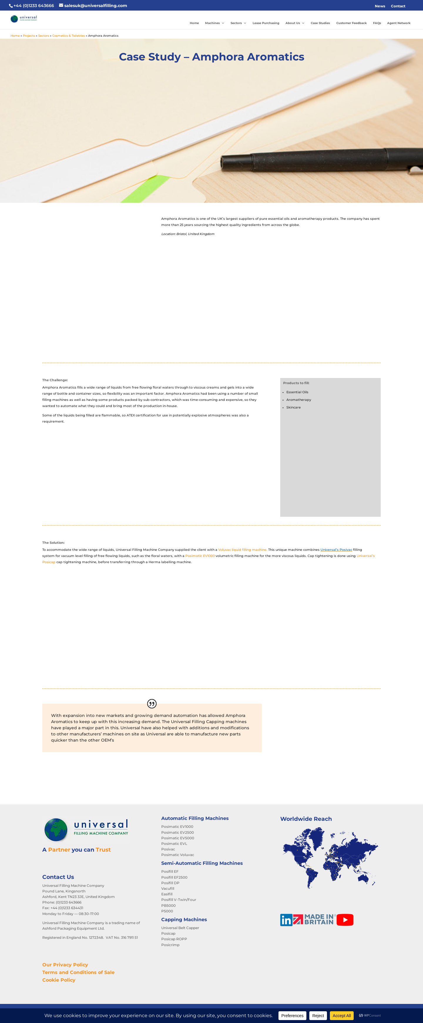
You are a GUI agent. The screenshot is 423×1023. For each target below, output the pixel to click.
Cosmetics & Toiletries (68, 36)
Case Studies (320, 23)
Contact (398, 6)
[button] (411, 6)
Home (194, 23)
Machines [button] (214, 23)
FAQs (377, 23)
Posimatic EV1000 (200, 556)
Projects (29, 36)
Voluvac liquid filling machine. (242, 550)
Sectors (238, 23)
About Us (295, 23)
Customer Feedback (351, 23)
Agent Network (399, 23)
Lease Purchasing (266, 23)
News (380, 6)
